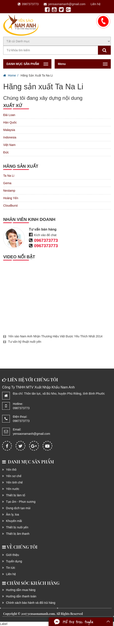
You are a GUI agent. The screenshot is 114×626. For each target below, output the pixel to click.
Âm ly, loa (12, 514)
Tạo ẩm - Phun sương (21, 501)
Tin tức (10, 567)
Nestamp (9, 190)
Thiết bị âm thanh (17, 533)
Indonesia (9, 137)
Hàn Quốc (10, 122)
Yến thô (11, 469)
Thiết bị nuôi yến (17, 527)
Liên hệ (95, 4)
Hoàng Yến (10, 198)
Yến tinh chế (14, 482)
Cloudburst (10, 205)
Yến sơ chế (13, 476)
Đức (6, 152)
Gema (7, 183)
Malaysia (9, 130)
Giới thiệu (12, 555)
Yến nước (12, 489)
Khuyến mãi (14, 521)
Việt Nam (9, 145)
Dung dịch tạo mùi (18, 508)
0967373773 (46, 240)
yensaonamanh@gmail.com (65, 4)
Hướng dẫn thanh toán (21, 596)
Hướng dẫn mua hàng (20, 590)
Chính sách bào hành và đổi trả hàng (30, 602)
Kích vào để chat (45, 235)
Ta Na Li (8, 175)
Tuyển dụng (14, 561)
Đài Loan (9, 115)
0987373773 (28, 4)
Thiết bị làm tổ (15, 495)
